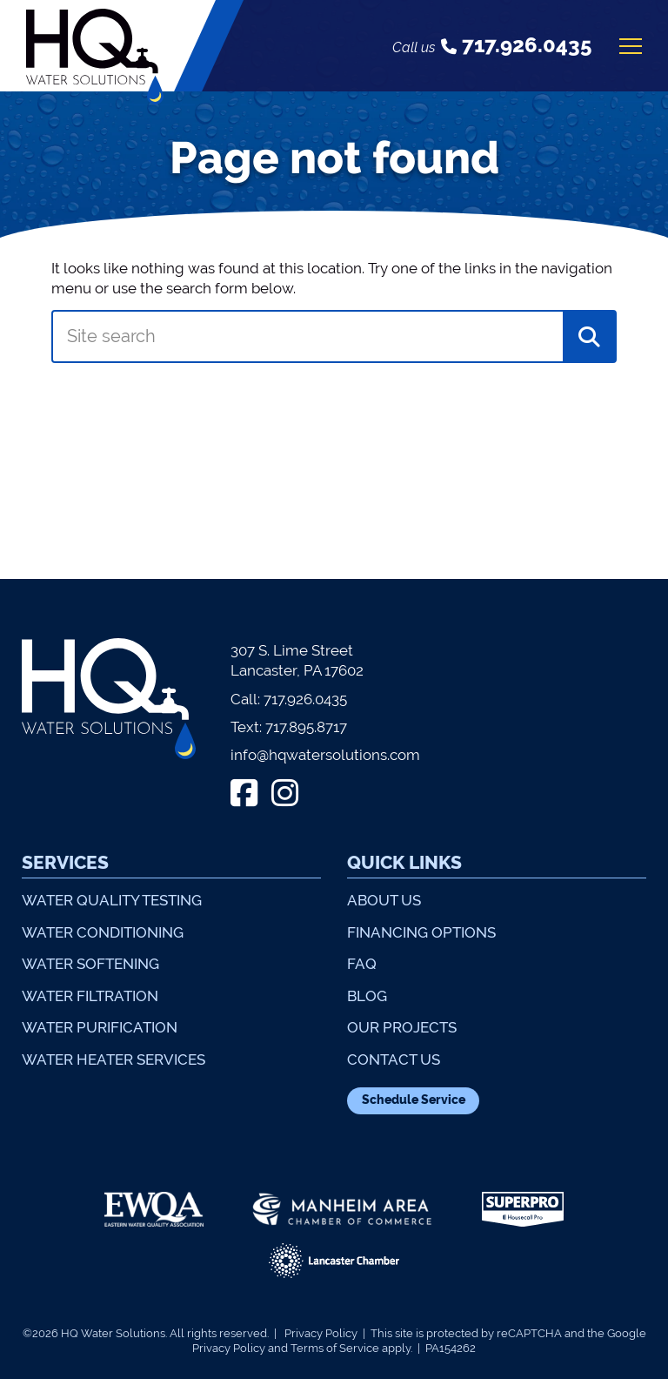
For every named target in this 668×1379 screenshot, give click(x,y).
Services (65, 862)
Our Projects (402, 1027)
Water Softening (90, 963)
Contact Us (393, 1059)
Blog (367, 996)
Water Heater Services (113, 1059)
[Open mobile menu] (630, 46)
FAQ (362, 963)
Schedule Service (413, 1100)
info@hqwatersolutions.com (325, 754)
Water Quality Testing (112, 900)
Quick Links (404, 862)
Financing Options (421, 932)
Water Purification (99, 1027)
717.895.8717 (306, 727)
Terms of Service (335, 1348)
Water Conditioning (103, 932)
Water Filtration (90, 996)
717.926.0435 (305, 699)
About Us (384, 900)
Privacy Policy (320, 1333)
